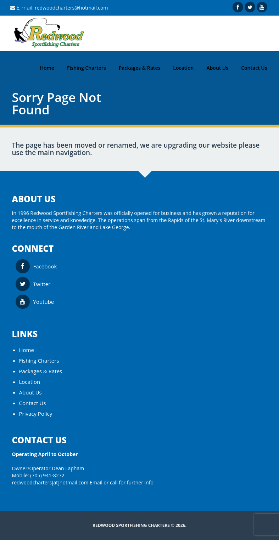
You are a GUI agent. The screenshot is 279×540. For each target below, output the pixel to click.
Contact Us (32, 403)
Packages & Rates (40, 371)
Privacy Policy (35, 413)
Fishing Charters (39, 360)
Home (26, 349)
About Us (30, 392)
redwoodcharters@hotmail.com (71, 7)
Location (29, 381)
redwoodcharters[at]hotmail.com (50, 482)
